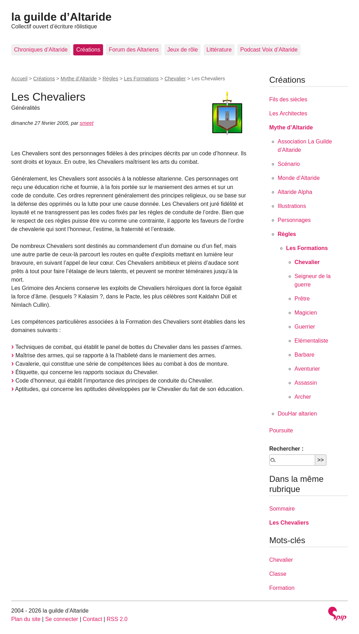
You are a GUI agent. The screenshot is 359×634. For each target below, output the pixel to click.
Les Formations (141, 78)
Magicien (305, 313)
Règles (110, 78)
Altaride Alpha (295, 192)
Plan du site (26, 619)
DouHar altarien (297, 414)
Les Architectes (288, 113)
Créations (88, 50)
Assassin (305, 383)
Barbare (304, 355)
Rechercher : (286, 449)
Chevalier (175, 78)
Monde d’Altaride (299, 178)
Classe (277, 574)
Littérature (219, 50)
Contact (92, 619)
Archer (302, 397)
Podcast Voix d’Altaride (269, 50)
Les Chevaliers (289, 523)
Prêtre (302, 299)
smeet (86, 123)
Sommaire (282, 509)
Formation (281, 588)
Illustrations (292, 206)
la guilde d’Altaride (61, 17)
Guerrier (304, 327)
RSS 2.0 (117, 619)
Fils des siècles (288, 99)
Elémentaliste (311, 341)
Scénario (289, 164)
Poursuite (281, 430)
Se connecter (61, 619)
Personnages (294, 220)
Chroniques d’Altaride (41, 50)
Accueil (19, 78)
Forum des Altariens (133, 50)
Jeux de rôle (182, 50)
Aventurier (307, 369)
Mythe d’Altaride (79, 78)
